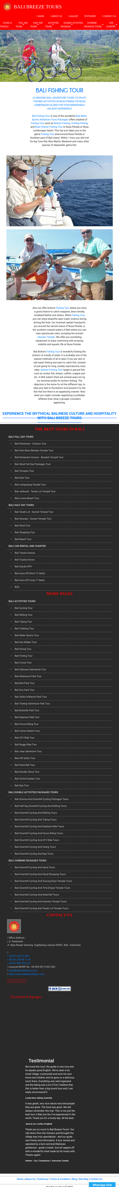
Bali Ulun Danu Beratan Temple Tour (34, 450)
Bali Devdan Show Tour (27, 771)
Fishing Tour (37, 123)
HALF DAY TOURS (36, 24)
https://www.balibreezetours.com (27, 974)
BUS (17, 587)
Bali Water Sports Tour (27, 635)
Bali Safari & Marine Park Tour (31, 696)
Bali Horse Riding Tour (27, 724)
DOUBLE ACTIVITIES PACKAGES (72, 24)
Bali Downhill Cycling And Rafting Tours (36, 812)
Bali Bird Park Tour (25, 683)
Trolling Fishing (79, 123)
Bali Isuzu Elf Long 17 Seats (30, 580)
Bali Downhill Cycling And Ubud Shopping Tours (40, 874)
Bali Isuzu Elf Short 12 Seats (30, 573)
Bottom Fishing (62, 123)
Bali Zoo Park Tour (24, 690)
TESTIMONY (90, 16)
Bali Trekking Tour (24, 628)
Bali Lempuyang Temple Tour (30, 484)
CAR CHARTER (110, 24)
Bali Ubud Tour (22, 525)
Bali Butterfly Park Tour (27, 710)
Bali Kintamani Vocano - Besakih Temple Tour (39, 457)
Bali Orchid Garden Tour (27, 778)
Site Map (83, 1179)
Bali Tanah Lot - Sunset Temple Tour (34, 511)
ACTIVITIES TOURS (52, 24)
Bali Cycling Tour (24, 608)
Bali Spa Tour (22, 785)
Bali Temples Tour (24, 471)
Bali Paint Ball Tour (25, 765)
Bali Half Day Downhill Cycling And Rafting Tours (41, 806)
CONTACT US (109, 16)
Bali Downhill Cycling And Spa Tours (34, 853)
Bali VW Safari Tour (25, 758)
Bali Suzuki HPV (23, 566)
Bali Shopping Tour (25, 532)
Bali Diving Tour (23, 649)
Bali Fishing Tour (41, 115)
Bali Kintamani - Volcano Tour (31, 443)
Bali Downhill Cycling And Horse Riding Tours (39, 833)
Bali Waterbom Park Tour (28, 676)
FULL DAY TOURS (22, 24)
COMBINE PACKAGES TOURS (93, 24)
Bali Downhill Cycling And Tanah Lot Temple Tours (42, 908)
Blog (74, 1179)
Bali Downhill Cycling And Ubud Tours (35, 867)
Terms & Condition (60, 1179)
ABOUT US (56, 16)
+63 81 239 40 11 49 (19, 959)
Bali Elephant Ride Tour (27, 717)
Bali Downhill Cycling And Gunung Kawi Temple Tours (43, 881)
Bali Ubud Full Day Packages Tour (33, 464)
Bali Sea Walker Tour (26, 642)
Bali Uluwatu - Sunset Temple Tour (33, 518)
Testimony (42, 1179)
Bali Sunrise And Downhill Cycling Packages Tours (42, 799)
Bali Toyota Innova (24, 559)
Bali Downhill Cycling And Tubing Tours (36, 819)
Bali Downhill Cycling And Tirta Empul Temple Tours (42, 887)
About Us (30, 1179)
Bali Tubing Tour (23, 621)
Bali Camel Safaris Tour (27, 730)
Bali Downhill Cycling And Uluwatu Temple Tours (41, 901)
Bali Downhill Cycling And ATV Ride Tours (37, 840)
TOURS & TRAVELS (6, 24)
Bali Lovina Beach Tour (27, 498)
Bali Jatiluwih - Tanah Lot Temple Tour (35, 491)
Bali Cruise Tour (23, 662)
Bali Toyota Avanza (25, 552)
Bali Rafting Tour (24, 614)
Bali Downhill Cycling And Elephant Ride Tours (39, 826)
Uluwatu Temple (46, 337)
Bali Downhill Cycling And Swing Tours (35, 846)
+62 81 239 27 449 (18, 956)
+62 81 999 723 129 (18, 963)
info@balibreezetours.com (23, 970)
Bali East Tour (22, 477)
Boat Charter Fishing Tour (49, 126)
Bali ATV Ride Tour (25, 737)
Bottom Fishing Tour (52, 369)
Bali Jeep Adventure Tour (28, 751)
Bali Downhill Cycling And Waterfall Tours (37, 894)
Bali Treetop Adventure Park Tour (32, 703)
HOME (40, 16)
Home (20, 1179)
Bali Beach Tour (23, 539)
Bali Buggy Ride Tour (26, 744)
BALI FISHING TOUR (59, 90)
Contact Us (96, 1179)
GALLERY (73, 16)
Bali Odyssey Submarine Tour (30, 669)
